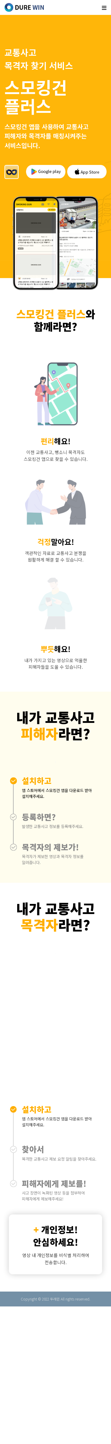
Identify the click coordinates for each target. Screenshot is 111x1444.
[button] (55, 930)
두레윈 (55, 1436)
